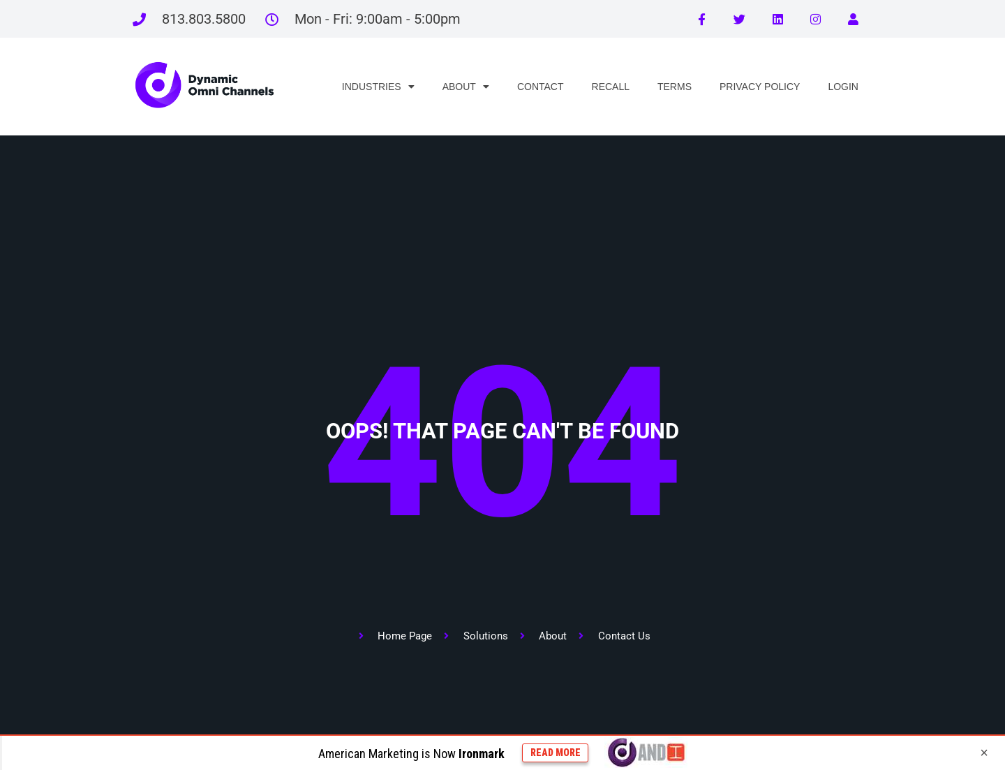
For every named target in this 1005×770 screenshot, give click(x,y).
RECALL (611, 86)
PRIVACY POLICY (760, 86)
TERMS (674, 86)
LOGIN (843, 86)
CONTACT (540, 86)
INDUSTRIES (378, 86)
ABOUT (465, 86)
